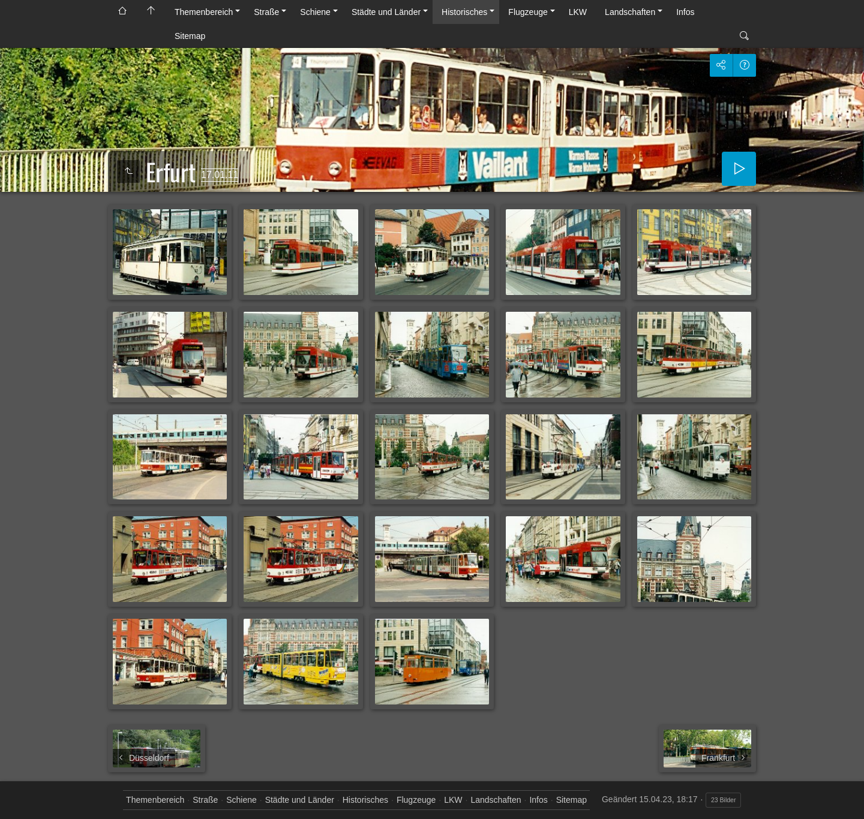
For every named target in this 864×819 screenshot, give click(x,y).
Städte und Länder (386, 12)
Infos (685, 12)
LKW (578, 12)
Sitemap (190, 36)
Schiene (315, 12)
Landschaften (630, 12)
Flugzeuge (527, 12)
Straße (266, 12)
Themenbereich (204, 12)
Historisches (464, 12)
